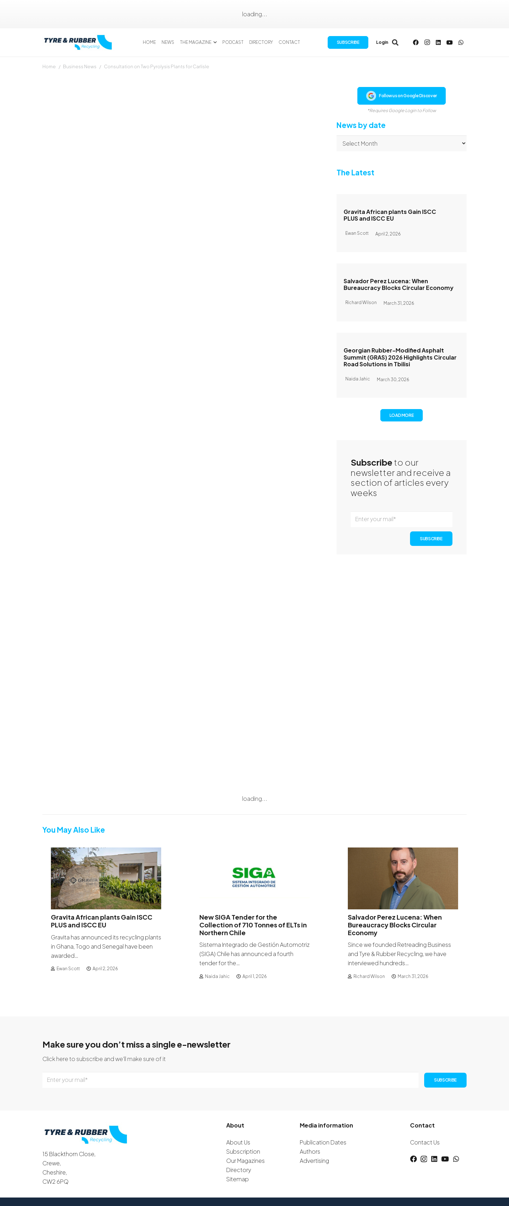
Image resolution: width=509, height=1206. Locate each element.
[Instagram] (427, 42)
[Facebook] (415, 42)
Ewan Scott (68, 968)
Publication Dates (323, 1142)
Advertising (314, 1160)
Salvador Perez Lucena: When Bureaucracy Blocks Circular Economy (399, 284)
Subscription (243, 1151)
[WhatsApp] (461, 42)
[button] (214, 42)
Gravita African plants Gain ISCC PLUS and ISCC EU (390, 215)
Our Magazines (245, 1160)
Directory (238, 1169)
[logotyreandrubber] (78, 42)
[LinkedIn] (438, 42)
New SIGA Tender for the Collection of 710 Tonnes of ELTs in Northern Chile (253, 925)
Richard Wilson (369, 976)
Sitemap (237, 1179)
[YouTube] (449, 42)
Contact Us (425, 1142)
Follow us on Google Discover (401, 96)
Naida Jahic (217, 976)
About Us (238, 1142)
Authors (310, 1151)
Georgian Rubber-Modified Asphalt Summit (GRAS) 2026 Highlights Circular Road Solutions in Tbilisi (400, 356)
